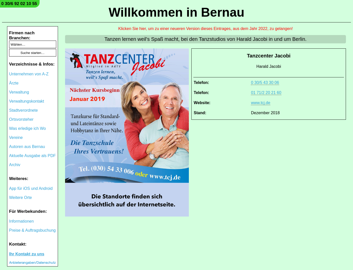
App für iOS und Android (31, 188)
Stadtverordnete (23, 110)
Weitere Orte (20, 197)
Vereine (16, 137)
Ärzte (13, 83)
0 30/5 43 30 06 (265, 82)
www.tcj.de (260, 103)
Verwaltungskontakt (26, 101)
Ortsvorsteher (21, 119)
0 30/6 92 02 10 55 (19, 3)
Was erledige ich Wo (27, 128)
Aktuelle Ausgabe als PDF (32, 156)
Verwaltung (19, 92)
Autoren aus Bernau (27, 146)
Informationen (21, 221)
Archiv (14, 165)
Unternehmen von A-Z (29, 74)
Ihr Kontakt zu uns (26, 254)
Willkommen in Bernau (177, 12)
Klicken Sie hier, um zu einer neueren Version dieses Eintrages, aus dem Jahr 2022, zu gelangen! (205, 28)
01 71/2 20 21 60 (266, 93)
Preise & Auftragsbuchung (32, 230)
